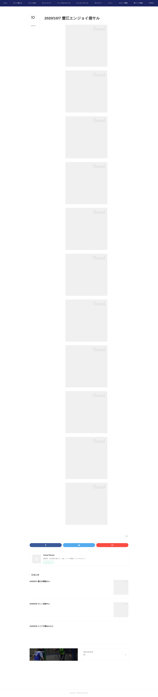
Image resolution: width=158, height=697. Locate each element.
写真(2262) (47, 529)
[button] (13, 3)
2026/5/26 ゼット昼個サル (40, 604)
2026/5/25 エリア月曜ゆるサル (41, 626)
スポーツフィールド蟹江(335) (59, 529)
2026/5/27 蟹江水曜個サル (40, 581)
